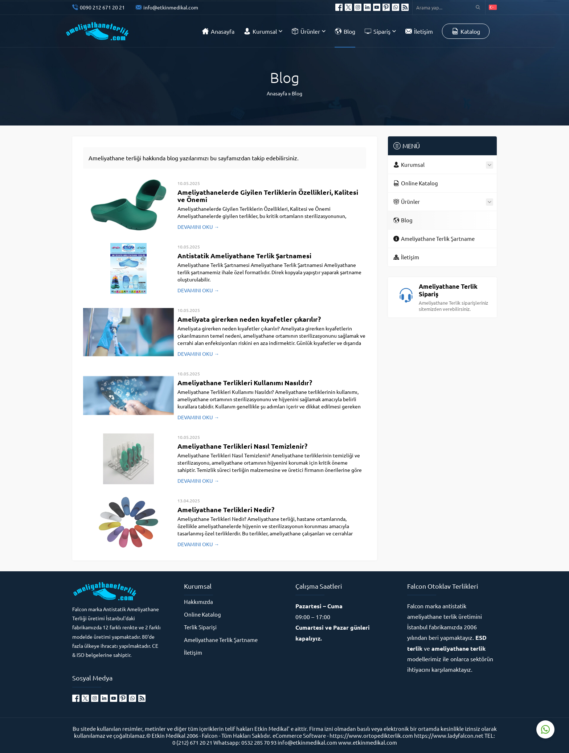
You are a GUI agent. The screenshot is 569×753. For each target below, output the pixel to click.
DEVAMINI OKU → (198, 226)
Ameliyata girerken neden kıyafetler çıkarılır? (249, 319)
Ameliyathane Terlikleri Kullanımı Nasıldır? (244, 382)
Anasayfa (277, 93)
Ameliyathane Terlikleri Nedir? (225, 509)
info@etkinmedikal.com (170, 7)
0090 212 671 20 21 (102, 7)
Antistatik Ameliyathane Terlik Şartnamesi (244, 255)
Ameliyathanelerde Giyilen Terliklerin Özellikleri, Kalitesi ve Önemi (267, 195)
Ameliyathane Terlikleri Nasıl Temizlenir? (242, 446)
